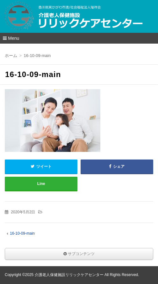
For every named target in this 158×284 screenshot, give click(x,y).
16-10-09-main (22, 233)
